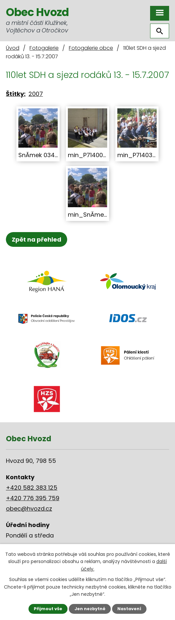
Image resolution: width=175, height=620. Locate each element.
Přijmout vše (48, 608)
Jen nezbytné (90, 608)
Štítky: (16, 94)
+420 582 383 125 (31, 487)
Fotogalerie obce (91, 48)
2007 (36, 94)
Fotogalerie (44, 48)
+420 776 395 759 (32, 498)
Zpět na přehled (36, 239)
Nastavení (129, 608)
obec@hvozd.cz (29, 508)
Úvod (12, 48)
